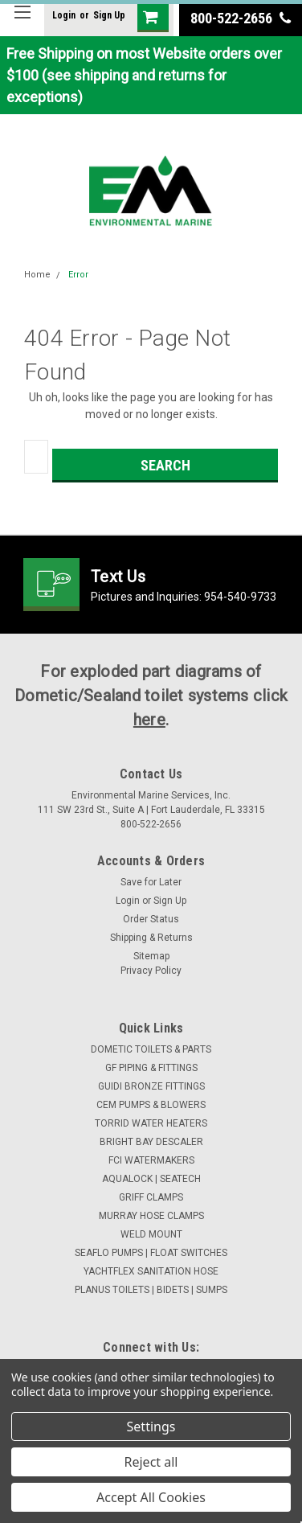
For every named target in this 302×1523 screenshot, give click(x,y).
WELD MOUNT (151, 1234)
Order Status (151, 919)
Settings (151, 1426)
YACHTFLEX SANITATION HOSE (151, 1271)
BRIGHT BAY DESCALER (151, 1141)
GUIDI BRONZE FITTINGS (151, 1086)
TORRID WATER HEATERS (151, 1123)
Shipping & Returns (151, 937)
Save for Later (151, 882)
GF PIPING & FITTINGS (151, 1067)
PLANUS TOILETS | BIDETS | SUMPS (151, 1289)
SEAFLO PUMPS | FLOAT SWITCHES (151, 1252)
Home (37, 274)
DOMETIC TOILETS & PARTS (151, 1049)
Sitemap (151, 956)
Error (78, 274)
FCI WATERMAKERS (151, 1160)
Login (64, 15)
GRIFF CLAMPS (151, 1197)
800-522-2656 (240, 18)
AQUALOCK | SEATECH (151, 1178)
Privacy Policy (151, 970)
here (149, 719)
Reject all (151, 1462)
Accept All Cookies (151, 1497)
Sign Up (109, 15)
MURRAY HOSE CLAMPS (151, 1215)
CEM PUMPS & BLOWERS (151, 1104)
